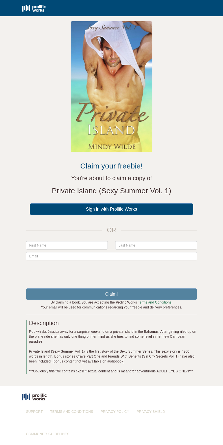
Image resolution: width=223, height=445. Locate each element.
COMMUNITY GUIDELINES (47, 434)
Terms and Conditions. (155, 302)
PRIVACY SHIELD (151, 412)
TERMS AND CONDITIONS (71, 412)
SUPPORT (34, 412)
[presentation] (111, 272)
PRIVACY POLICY (115, 412)
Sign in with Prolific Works (111, 209)
